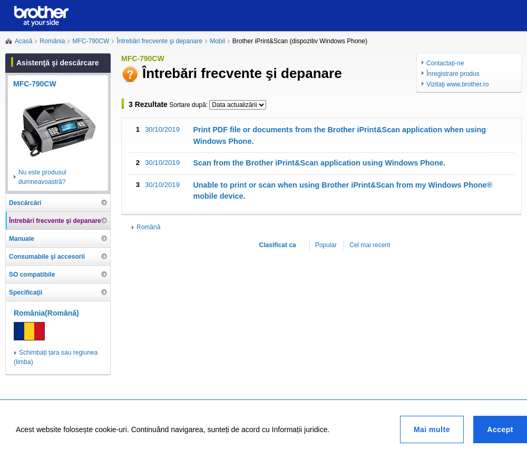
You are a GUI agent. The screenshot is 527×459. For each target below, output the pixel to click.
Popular (326, 245)
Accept (500, 429)
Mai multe (432, 429)
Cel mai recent (369, 245)
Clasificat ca (277, 245)
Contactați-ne (445, 63)
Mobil (217, 41)
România (52, 41)
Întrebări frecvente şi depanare (159, 41)
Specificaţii (25, 292)
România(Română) (46, 313)
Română (148, 227)
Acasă (23, 41)
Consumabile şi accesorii (47, 256)
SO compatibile (32, 274)
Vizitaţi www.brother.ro (457, 84)
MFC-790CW (90, 41)
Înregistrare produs (453, 73)
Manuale (21, 238)
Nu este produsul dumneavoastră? (42, 177)
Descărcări (25, 203)
